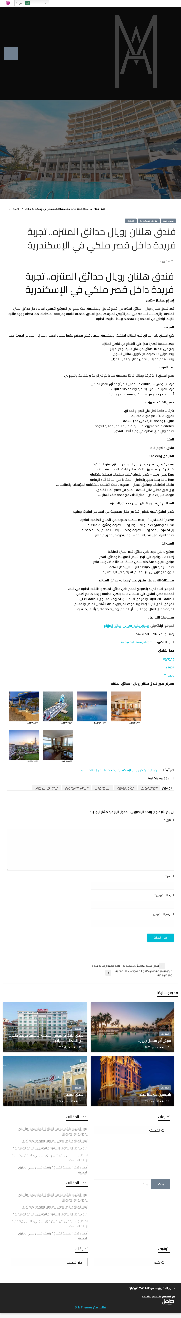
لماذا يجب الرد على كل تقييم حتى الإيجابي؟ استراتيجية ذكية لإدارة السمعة (50, 1157)
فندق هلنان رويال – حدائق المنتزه (126, 625)
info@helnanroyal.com (136, 642)
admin (160, 1047)
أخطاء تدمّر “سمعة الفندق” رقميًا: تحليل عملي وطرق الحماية (53, 1169)
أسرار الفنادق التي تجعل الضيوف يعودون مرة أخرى (55, 1141)
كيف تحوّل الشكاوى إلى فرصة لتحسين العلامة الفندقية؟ (50, 1148)
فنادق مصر (168, 221)
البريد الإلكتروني (164, 895)
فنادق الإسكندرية (76, 787)
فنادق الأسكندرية (148, 221)
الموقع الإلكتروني (163, 914)
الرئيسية (16, 209)
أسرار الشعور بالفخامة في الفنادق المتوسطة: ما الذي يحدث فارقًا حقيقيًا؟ (53, 1131)
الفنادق (28, 209)
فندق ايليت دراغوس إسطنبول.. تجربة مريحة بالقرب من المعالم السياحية (46, 1038)
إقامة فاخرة (149, 787)
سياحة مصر (102, 787)
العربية (23, 3)
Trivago (169, 675)
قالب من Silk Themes (90, 1307)
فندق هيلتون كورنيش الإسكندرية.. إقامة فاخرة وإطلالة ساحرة (121, 770)
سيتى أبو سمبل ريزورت (154, 1040)
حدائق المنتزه (125, 787)
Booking (168, 659)
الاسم (169, 876)
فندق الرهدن (74, 1094)
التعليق (169, 820)
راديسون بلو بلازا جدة (155, 1094)
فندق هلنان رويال (46, 787)
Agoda (170, 667)
